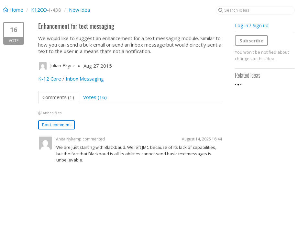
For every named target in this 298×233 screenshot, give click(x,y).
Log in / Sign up (252, 25)
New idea (79, 9)
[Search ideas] (255, 10)
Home (14, 9)
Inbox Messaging (85, 78)
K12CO (39, 9)
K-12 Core (49, 78)
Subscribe (251, 40)
